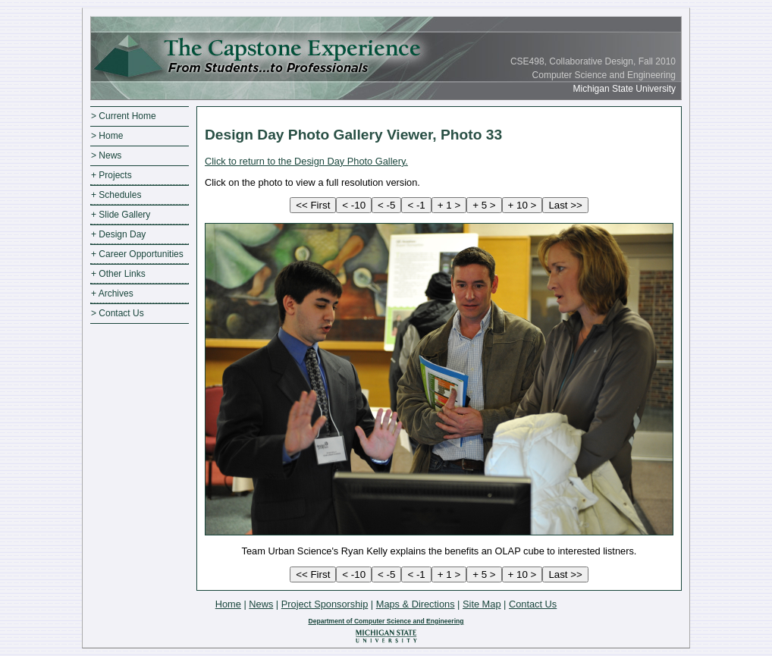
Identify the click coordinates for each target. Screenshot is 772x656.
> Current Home (123, 116)
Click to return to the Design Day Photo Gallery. (306, 161)
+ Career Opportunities (137, 254)
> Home (107, 135)
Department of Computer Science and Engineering (385, 621)
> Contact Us (117, 313)
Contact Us (533, 604)
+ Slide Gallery (120, 214)
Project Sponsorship (325, 604)
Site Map (482, 604)
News (261, 604)
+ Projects (111, 175)
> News (106, 155)
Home (228, 604)
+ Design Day (118, 234)
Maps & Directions (415, 604)
